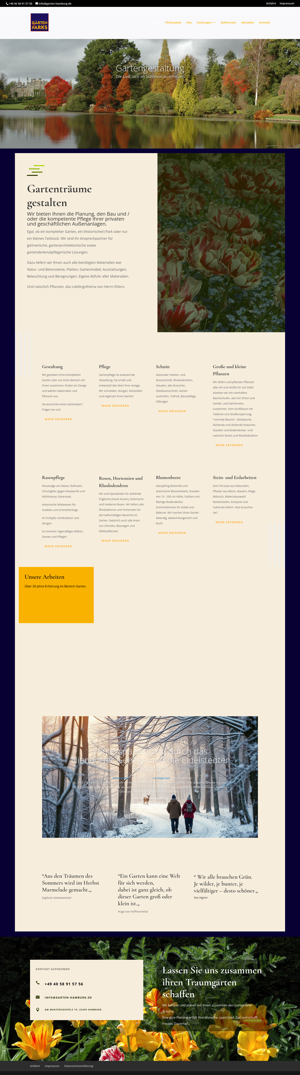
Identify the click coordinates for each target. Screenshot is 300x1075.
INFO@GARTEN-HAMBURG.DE (68, 997)
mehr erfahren (58, 419)
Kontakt (264, 22)
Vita (189, 22)
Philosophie (173, 22)
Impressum (287, 3)
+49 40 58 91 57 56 (20, 3)
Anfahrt (271, 3)
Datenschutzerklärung (78, 1066)
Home (156, 22)
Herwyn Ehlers (121, 778)
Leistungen (204, 22)
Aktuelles (247, 22)
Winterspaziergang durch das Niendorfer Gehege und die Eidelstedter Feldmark (150, 760)
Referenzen (228, 22)
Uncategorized (161, 778)
